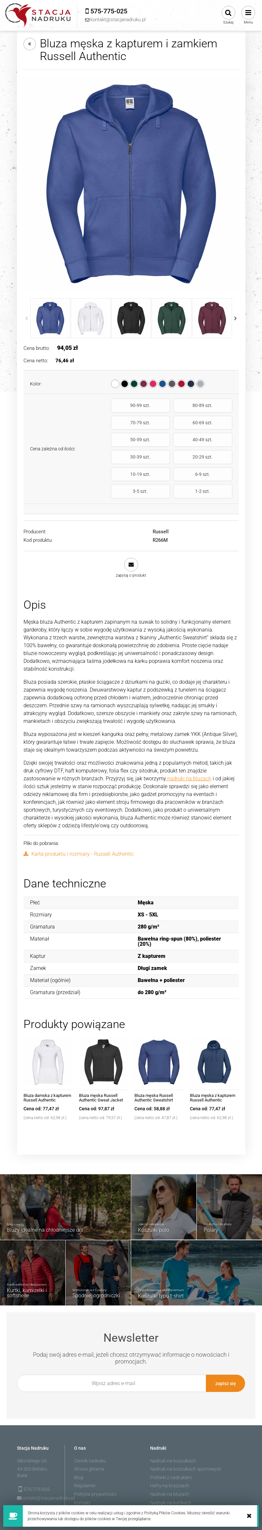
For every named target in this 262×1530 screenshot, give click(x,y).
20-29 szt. (171, 440)
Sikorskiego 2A (32, 1426)
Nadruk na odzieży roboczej (178, 1475)
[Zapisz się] (225, 1349)
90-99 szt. (130, 405)
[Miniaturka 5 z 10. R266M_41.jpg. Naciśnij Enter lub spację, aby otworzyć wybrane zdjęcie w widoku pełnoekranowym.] (212, 318)
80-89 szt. (171, 405)
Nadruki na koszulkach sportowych (185, 1434)
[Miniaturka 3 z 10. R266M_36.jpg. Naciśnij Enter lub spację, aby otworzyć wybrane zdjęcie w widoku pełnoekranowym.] (131, 318)
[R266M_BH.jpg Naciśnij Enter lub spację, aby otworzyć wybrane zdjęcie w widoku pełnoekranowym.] (131, 183)
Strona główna (89, 1434)
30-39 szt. (130, 440)
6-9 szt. (129, 457)
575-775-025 (36, 1454)
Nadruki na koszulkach (173, 1426)
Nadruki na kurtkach (170, 1467)
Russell (161, 497)
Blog (78, 1442)
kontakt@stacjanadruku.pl (38, 1463)
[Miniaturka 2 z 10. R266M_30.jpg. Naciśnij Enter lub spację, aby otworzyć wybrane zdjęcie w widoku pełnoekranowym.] (91, 318)
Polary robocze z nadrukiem (178, 1484)
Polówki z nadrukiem (171, 1442)
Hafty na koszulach (169, 1450)
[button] (131, 533)
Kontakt (82, 1467)
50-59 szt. (171, 422)
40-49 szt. (213, 422)
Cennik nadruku (90, 1426)
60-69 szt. (130, 422)
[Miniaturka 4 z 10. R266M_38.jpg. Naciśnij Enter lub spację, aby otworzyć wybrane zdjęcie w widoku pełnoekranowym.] (172, 318)
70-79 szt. (213, 405)
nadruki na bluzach (188, 744)
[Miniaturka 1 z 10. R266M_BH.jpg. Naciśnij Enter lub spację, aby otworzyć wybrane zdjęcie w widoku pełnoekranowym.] (50, 318)
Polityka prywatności (95, 1459)
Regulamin (85, 1450)
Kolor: (36, 383)
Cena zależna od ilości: (52, 431)
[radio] (115, 384)
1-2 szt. (213, 457)
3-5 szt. (171, 457)
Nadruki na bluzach (169, 1459)
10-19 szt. (213, 440)
